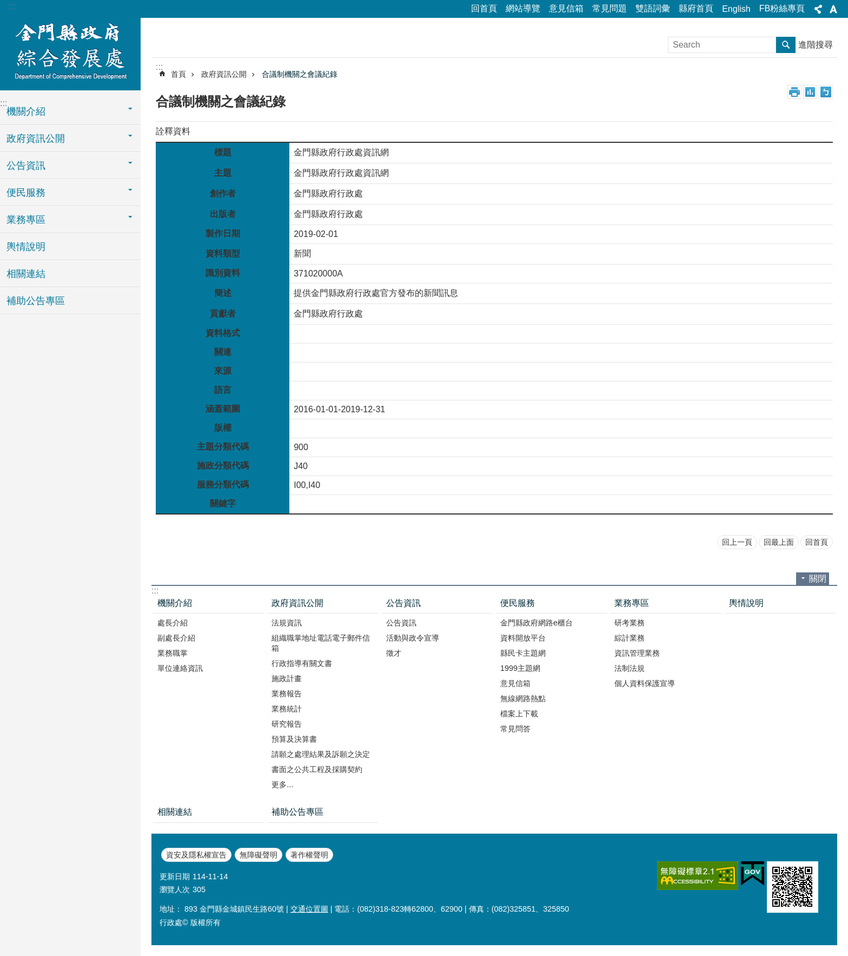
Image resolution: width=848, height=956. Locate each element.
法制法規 (629, 668)
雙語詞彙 (652, 8)
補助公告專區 (35, 300)
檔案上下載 (519, 713)
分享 (818, 9)
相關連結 (25, 273)
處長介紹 (172, 622)
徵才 (393, 653)
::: (11, 6)
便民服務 (25, 192)
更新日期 (175, 876)
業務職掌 (172, 653)
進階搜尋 (815, 44)
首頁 (178, 74)
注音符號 (826, 92)
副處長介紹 (176, 638)
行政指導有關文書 (301, 663)
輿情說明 (25, 246)
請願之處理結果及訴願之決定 (320, 754)
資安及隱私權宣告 (196, 854)
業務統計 (286, 708)
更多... (282, 784)
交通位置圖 (309, 909)
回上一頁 (737, 542)
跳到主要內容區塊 (5, 5)
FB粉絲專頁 (782, 8)
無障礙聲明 (258, 854)
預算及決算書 (294, 739)
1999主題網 (520, 668)
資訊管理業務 (637, 653)
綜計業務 (629, 638)
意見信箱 (566, 8)
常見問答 (515, 728)
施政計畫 (286, 678)
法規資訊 (286, 622)
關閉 (817, 578)
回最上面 (779, 542)
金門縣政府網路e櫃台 (536, 622)
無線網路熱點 (523, 698)
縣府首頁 (696, 8)
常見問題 (609, 8)
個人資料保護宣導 (644, 683)
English (736, 9)
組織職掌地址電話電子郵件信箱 (320, 643)
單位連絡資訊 (180, 668)
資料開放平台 (523, 638)
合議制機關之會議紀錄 (299, 74)
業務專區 (25, 219)
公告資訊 (25, 165)
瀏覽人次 (175, 889)
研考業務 (629, 622)
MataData (810, 92)
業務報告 (286, 693)
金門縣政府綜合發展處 (70, 52)
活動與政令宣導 (412, 638)
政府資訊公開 (35, 138)
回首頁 (484, 8)
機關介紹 (25, 111)
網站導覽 (523, 8)
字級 (833, 9)
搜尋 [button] (786, 45)
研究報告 (286, 724)
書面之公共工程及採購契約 (316, 769)
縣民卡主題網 (523, 653)
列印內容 (794, 92)
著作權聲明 (309, 854)
